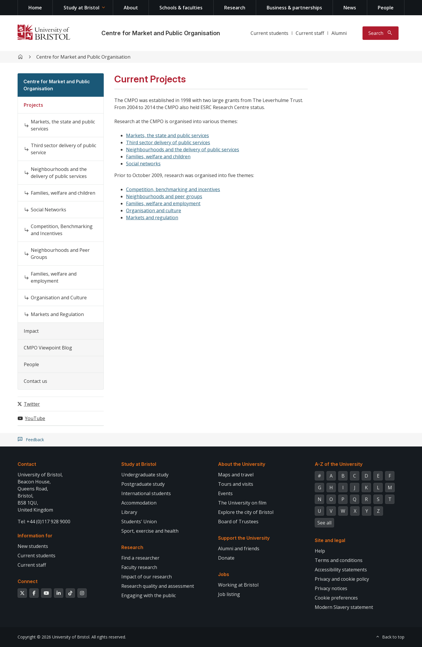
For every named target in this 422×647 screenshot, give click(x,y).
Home (35, 7)
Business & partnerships (294, 7)
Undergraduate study (145, 474)
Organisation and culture (153, 210)
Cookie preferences (336, 598)
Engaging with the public (148, 595)
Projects (33, 105)
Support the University (244, 538)
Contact (27, 464)
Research (234, 7)
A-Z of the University (339, 464)
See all (324, 522)
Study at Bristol (81, 7)
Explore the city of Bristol (245, 512)
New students (33, 546)
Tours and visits (235, 484)
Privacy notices (331, 588)
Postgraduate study (143, 484)
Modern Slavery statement (344, 607)
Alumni (339, 33)
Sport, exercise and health (149, 531)
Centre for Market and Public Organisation (160, 33)
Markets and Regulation (57, 314)
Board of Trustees (238, 521)
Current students (269, 33)
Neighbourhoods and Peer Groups (60, 253)
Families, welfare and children (63, 193)
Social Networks (48, 209)
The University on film (242, 503)
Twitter (32, 404)
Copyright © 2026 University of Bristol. (54, 637)
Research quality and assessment (157, 586)
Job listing (229, 594)
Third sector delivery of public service (63, 149)
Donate (226, 558)
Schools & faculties (181, 7)
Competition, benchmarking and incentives (173, 189)
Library (129, 512)
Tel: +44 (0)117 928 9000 (44, 521)
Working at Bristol (238, 585)
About (131, 7)
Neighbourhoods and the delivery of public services (59, 172)
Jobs (223, 574)
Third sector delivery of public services (168, 142)
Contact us (35, 381)
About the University (241, 464)
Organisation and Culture (59, 297)
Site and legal (330, 540)
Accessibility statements (341, 569)
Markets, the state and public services (63, 125)
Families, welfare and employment (53, 277)
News (349, 7)
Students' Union (139, 521)
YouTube (35, 418)
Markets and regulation (152, 217)
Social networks (143, 163)
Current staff (310, 33)
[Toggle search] (381, 33)
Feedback (35, 440)
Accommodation (138, 503)
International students (146, 493)
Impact (31, 331)
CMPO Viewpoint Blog (48, 347)
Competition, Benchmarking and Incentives (62, 230)
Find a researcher (140, 558)
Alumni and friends (238, 548)
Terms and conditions (339, 560)
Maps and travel (235, 474)
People (386, 7)
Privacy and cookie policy (342, 579)
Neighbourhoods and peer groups (164, 196)
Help (320, 551)
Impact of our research (146, 576)
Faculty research (139, 567)
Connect (28, 581)
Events (225, 493)
